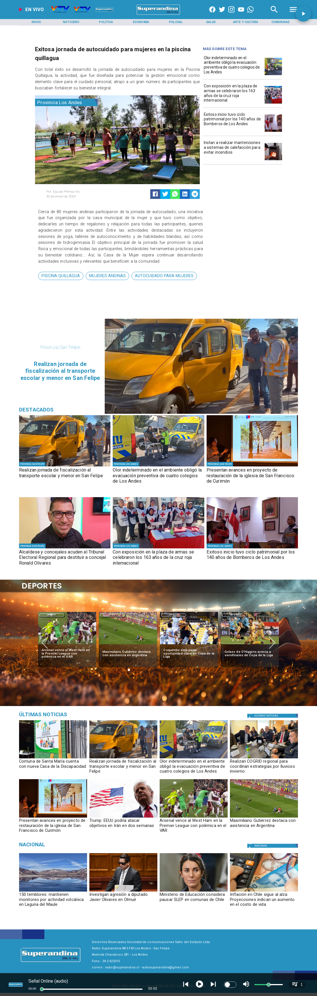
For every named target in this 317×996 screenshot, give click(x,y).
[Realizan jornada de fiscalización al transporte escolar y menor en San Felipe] (64, 476)
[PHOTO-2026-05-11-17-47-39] (53, 758)
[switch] (230, 984)
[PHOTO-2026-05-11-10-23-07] (252, 466)
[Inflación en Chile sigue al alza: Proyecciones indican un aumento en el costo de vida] (264, 901)
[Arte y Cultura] (246, 22)
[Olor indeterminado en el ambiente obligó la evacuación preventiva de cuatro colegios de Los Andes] (233, 66)
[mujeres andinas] (107, 276)
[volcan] (53, 891)
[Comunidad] (280, 22)
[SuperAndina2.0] (158, 15)
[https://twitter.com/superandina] (222, 15)
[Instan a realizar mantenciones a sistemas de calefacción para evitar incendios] (233, 151)
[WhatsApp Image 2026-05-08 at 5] (273, 103)
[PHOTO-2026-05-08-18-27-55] (64, 548)
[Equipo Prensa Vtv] (80, 191)
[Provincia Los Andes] (66, 102)
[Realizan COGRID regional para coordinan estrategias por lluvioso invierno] (264, 768)
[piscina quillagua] (60, 276)
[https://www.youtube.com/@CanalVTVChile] (241, 15)
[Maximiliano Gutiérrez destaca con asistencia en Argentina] (128, 653)
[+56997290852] (250, 15)
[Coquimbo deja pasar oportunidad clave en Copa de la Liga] (189, 653)
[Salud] (211, 22)
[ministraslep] (194, 891)
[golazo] (250, 644)
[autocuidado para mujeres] (164, 276)
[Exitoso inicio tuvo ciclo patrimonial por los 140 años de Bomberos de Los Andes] (233, 122)
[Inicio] (36, 22)
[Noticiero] (71, 22)
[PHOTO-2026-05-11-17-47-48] (64, 466)
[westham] (67, 644)
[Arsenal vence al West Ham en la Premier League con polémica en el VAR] (67, 653)
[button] (60, 276)
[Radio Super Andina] (274, 15)
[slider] (42, 989)
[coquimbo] (189, 644)
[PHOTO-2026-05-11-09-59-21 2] (158, 466)
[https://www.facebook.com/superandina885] (212, 15)
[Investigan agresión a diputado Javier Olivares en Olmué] (123, 901)
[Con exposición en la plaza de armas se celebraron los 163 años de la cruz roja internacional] (233, 94)
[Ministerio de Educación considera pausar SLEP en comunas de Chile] (194, 901)
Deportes (52, 615)
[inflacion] (264, 891)
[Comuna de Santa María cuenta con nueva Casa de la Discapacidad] (53, 768)
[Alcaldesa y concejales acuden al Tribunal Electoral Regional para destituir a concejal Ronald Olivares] (64, 558)
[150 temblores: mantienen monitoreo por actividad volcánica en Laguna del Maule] (53, 901)
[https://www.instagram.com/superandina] (231, 15)
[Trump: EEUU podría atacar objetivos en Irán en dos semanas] (123, 817)
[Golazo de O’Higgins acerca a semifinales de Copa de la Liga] (250, 653)
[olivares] (123, 891)
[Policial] (175, 22)
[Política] (106, 22)
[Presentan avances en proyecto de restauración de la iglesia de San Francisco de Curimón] (252, 476)
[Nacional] (63, 844)
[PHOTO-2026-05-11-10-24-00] (264, 758)
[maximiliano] (128, 644)
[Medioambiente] (63, 714)
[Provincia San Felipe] (32, 464)
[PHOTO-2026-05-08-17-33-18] (273, 131)
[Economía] (141, 22)
